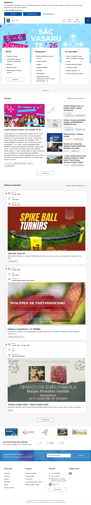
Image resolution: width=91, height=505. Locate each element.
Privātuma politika (31, 473)
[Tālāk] (84, 432)
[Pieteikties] (81, 455)
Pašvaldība (7, 482)
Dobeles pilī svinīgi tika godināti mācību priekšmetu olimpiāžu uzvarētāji (74, 146)
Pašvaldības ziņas (9, 165)
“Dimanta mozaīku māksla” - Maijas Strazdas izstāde (28, 405)
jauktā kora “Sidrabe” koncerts (16, 337)
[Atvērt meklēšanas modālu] (63, 21)
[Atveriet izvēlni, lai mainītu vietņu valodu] (69, 21)
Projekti (6, 479)
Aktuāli (8, 51)
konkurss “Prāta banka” (77, 165)
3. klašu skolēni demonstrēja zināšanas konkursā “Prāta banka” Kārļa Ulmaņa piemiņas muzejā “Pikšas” (75, 159)
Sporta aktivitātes (13, 261)
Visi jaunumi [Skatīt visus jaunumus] (45, 173)
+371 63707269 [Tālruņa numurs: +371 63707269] (55, 473)
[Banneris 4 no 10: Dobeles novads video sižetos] (63, 432)
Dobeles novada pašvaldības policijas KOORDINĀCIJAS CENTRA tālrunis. (75, 122)
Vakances (7, 473)
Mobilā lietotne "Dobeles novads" (73, 135)
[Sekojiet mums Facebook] (70, 473)
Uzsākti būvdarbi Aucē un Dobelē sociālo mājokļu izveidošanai (73, 108)
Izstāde (10, 410)
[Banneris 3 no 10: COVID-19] (46, 432)
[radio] (38, 443)
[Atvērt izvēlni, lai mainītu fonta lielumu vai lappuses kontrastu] (77, 21)
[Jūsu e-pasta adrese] (59, 455)
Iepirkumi (7, 476)
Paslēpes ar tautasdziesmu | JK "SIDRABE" (24, 329)
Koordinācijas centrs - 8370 (34, 482)
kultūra (30, 163)
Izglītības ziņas (75, 151)
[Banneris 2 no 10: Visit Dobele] (28, 432)
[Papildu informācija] (57, 484)
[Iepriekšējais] (7, 432)
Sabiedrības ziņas (80, 115)
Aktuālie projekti (9, 487)
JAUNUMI (15, 79)
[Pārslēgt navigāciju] (88, 20)
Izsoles (6, 485)
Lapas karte (29, 479)
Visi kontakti (57, 489)
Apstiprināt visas (32, 14)
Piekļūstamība (30, 476)
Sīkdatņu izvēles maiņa (32, 485)
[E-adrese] (52, 484)
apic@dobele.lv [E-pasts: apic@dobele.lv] (55, 476)
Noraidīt (13, 14)
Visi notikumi (45, 420)
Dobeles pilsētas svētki (19, 163)
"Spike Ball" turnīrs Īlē (16, 253)
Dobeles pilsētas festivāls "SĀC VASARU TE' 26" (22, 130)
